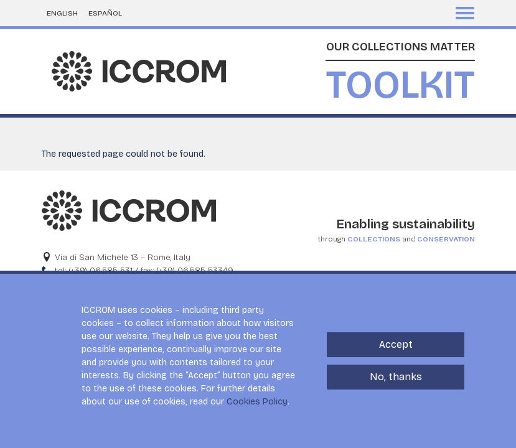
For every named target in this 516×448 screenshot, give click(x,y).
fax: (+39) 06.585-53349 (187, 270)
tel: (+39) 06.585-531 (94, 270)
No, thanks (396, 385)
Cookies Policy (257, 409)
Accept (396, 352)
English (62, 13)
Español (105, 13)
